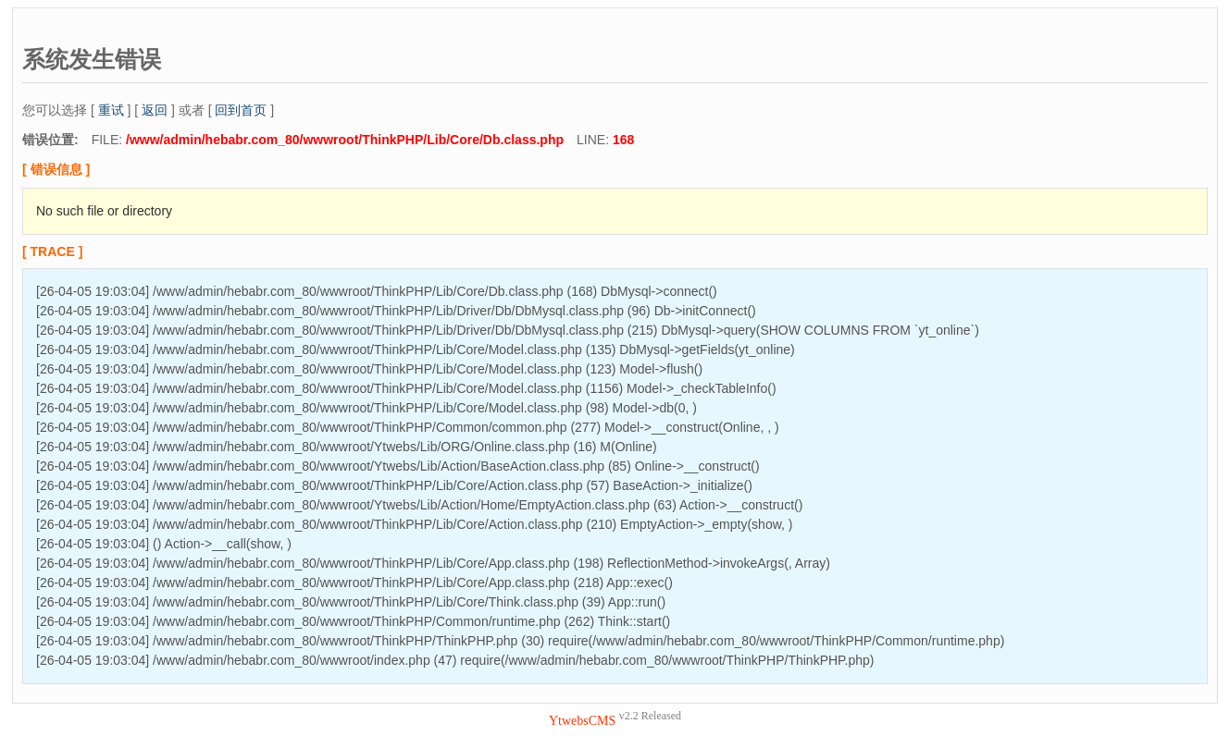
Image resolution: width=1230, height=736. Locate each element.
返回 (155, 110)
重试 (111, 110)
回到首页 (241, 110)
